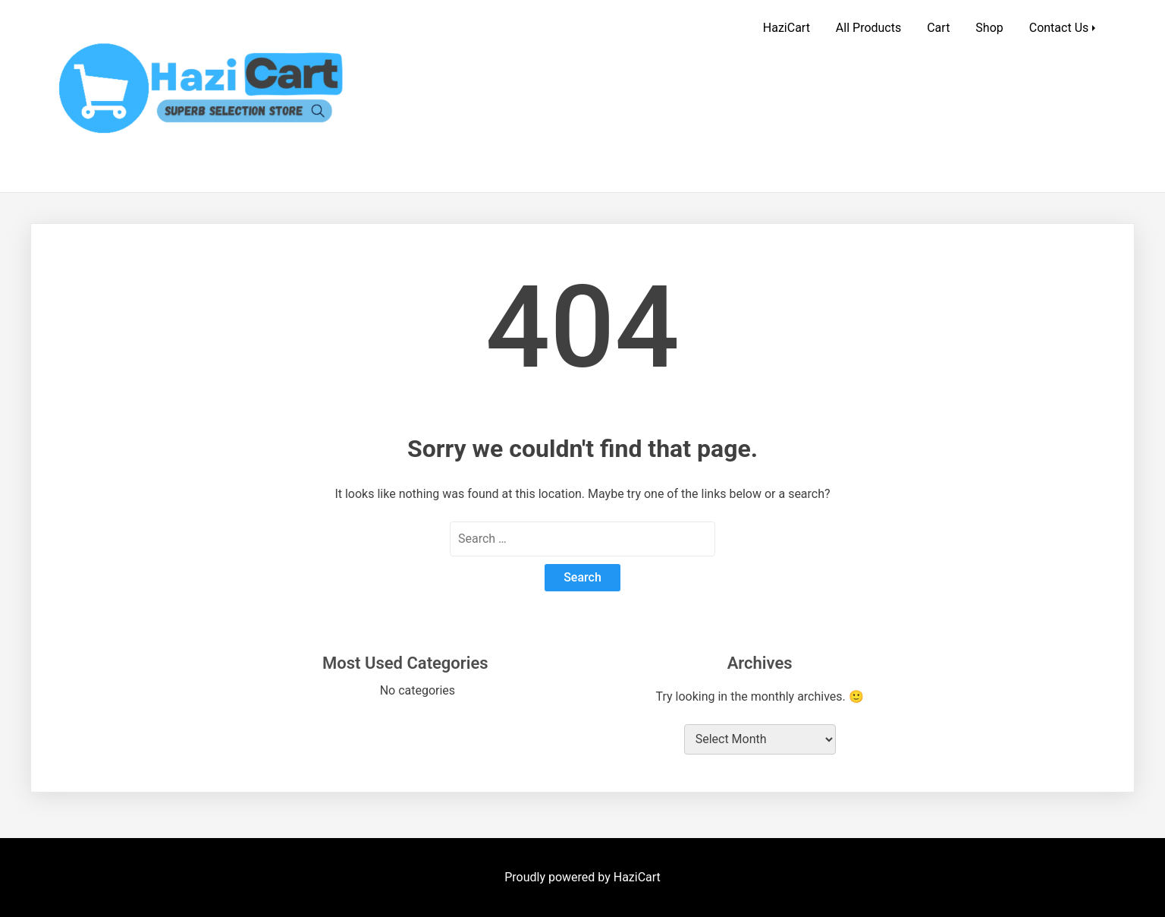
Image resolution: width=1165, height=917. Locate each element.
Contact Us (1059, 27)
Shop (989, 27)
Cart (938, 27)
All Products (868, 27)
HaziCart (786, 27)
